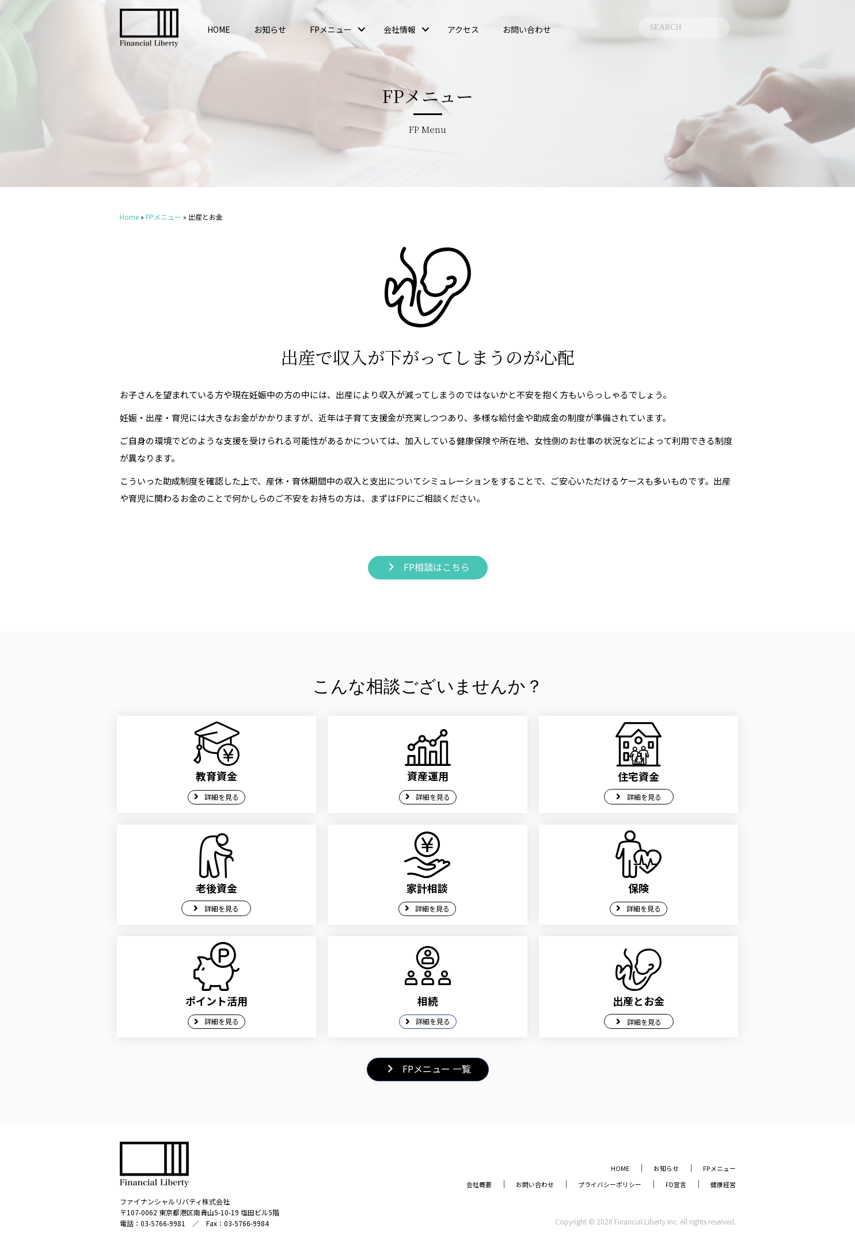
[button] (361, 29)
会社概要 (435, 1183)
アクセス (463, 29)
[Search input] (684, 27)
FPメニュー (331, 29)
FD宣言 (666, 1183)
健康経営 (720, 1183)
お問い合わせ (527, 29)
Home (129, 217)
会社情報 (399, 29)
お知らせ (270, 29)
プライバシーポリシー (588, 1183)
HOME (218, 29)
